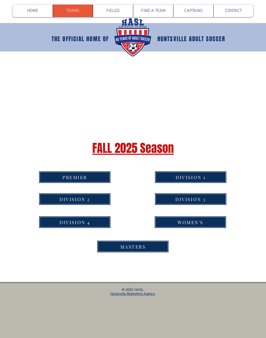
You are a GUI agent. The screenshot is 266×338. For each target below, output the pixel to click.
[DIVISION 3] (191, 199)
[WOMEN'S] (190, 222)
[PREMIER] (75, 177)
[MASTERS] (133, 246)
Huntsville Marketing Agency (132, 294)
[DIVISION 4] (75, 222)
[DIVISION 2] (75, 199)
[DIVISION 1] (191, 177)
